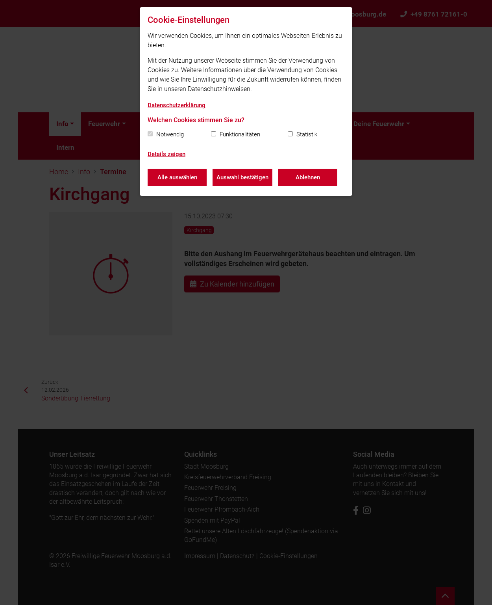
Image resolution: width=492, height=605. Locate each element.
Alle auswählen (177, 177)
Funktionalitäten (240, 134)
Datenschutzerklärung (176, 105)
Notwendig (170, 134)
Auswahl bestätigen (242, 177)
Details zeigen (166, 154)
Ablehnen (308, 177)
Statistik (306, 134)
